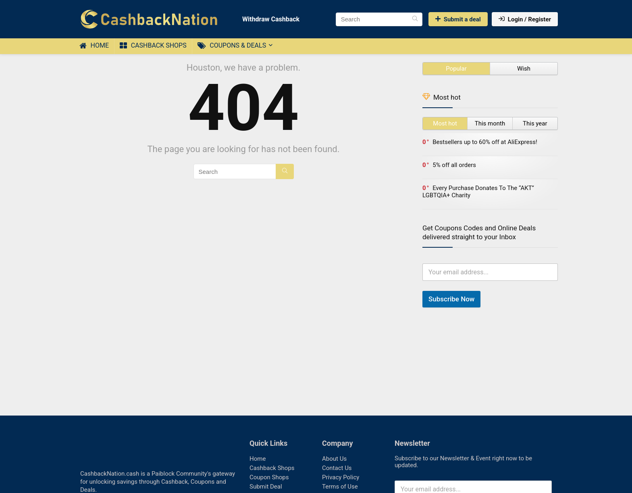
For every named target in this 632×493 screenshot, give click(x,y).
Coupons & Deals (232, 46)
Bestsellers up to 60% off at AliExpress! (484, 142)
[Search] (414, 19)
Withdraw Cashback (267, 19)
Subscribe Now (451, 299)
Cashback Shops (153, 46)
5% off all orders (454, 165)
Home (94, 46)
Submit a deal (458, 19)
